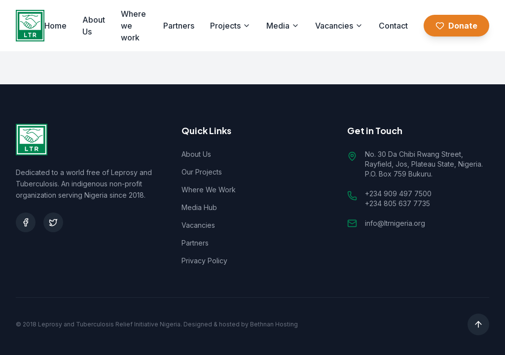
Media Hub (199, 207)
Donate (456, 26)
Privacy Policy (204, 260)
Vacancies (339, 26)
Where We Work (208, 189)
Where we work (133, 25)
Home (55, 26)
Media (282, 26)
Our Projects (201, 172)
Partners (178, 26)
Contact (393, 26)
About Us (93, 25)
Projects (230, 26)
